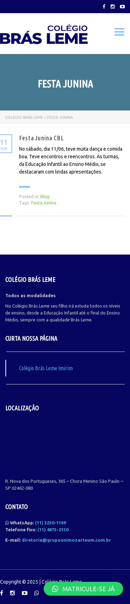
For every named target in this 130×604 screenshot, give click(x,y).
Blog (45, 196)
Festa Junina (43, 202)
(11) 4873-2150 (52, 529)
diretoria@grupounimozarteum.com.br (66, 540)
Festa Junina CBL (41, 137)
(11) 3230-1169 (50, 522)
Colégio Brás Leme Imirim (46, 368)
